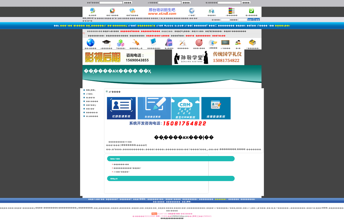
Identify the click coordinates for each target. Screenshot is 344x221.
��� (132, 18)
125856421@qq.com (179, 216)
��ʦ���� (92, 101)
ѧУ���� (225, 48)
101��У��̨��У (121, 172)
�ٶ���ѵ (169, 48)
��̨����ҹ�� (121, 164)
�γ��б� (90, 98)
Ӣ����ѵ (120, 48)
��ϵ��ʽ (90, 109)
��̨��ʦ (212, 15)
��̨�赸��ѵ (167, 31)
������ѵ (183, 48)
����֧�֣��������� (172, 218)
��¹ (196, 18)
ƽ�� (191, 18)
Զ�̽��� (213, 48)
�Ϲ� (114, 18)
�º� (84, 21)
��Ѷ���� (132, 15)
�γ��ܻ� (92, 15)
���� (100, 18)
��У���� (112, 15)
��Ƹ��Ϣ (91, 105)
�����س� (135, 48)
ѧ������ (106, 48)
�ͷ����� (251, 15)
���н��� (199, 48)
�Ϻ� (89, 21)
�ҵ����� (92, 116)
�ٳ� (163, 18)
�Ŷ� (93, 18)
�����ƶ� (92, 112)
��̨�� (107, 18)
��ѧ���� (90, 48)
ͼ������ (231, 15)
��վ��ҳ (90, 90)
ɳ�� (119, 18)
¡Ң (159, 18)
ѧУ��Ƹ (191, 15)
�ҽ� (238, 48)
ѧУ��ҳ (89, 94)
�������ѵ (154, 48)
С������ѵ (252, 48)
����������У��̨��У (127, 168)
